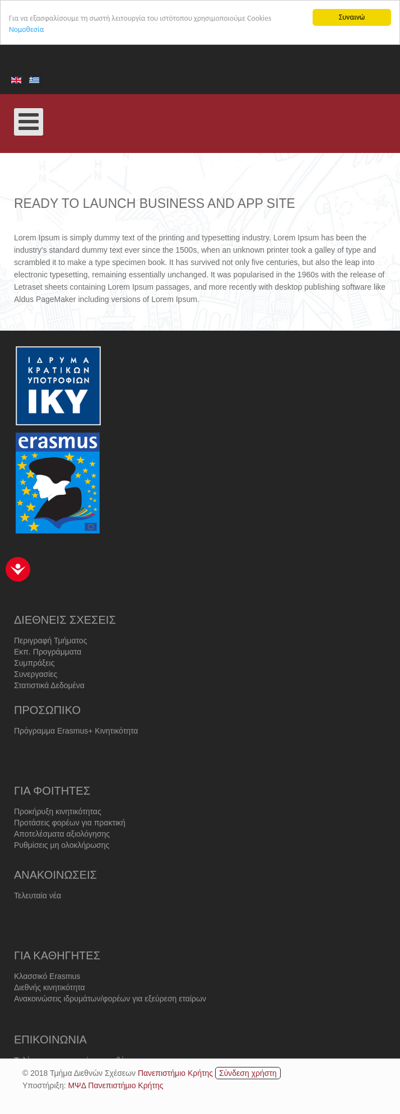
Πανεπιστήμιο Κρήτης (175, 1072)
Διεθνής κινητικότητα (49, 1000)
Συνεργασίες (35, 689)
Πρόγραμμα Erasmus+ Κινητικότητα (76, 739)
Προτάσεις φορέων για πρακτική (69, 836)
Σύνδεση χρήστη (248, 1072)
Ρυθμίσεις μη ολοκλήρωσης (61, 858)
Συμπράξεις (34, 678)
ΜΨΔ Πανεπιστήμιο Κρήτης (115, 1084)
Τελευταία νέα (37, 903)
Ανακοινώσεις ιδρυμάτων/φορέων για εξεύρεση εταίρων (110, 1012)
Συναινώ (352, 17)
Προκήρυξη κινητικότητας (57, 824)
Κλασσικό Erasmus (47, 989)
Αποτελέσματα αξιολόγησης (62, 847)
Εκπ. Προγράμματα (47, 666)
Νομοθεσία (26, 29)
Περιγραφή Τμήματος (50, 655)
